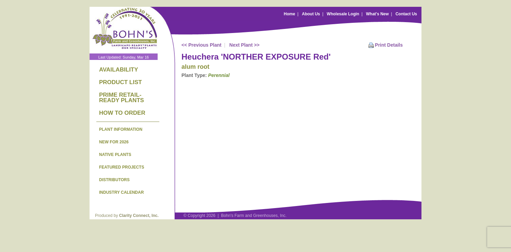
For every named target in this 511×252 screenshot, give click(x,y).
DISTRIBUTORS (114, 179)
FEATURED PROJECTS (121, 167)
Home (289, 14)
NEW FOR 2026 (114, 142)
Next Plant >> (244, 45)
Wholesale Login (343, 14)
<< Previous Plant (201, 45)
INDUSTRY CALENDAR (121, 192)
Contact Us (406, 14)
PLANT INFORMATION (120, 129)
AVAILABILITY (118, 69)
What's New (377, 14)
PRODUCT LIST (120, 82)
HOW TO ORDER (122, 113)
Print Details (389, 45)
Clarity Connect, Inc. (139, 215)
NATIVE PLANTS (115, 154)
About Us (311, 14)
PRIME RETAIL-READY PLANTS (121, 98)
